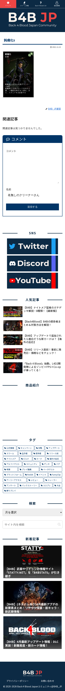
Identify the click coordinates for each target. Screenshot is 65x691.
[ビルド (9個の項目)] (26, 458)
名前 (8, 189)
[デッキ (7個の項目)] (46, 464)
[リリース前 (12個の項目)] (54, 453)
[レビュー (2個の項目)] (35, 480)
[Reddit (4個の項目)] (29, 474)
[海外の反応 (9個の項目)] (54, 458)
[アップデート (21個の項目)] (53, 448)
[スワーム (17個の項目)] (10, 453)
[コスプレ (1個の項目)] (46, 485)
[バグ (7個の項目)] (57, 464)
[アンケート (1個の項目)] (10, 485)
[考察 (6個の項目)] (10, 469)
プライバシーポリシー (17, 680)
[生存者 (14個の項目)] (24, 453)
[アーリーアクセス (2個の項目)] (14, 480)
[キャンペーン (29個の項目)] (25, 448)
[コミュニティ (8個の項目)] (31, 464)
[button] (59, 524)
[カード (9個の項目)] (39, 458)
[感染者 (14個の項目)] (38, 453)
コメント (11, 151)
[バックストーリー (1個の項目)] (28, 485)
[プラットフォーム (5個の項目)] (13, 474)
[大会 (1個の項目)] (57, 485)
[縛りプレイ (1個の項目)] (32, 490)
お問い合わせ (47, 680)
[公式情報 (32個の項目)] (9, 448)
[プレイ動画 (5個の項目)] (28, 469)
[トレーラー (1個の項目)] (53, 480)
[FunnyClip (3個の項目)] (55, 474)
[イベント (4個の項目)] (41, 474)
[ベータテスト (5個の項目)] (51, 469)
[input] (32, 524)
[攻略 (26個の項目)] (39, 448)
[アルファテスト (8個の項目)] (12, 464)
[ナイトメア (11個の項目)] (11, 458)
